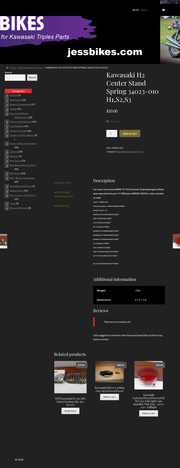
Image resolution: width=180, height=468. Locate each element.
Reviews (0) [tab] (61, 194)
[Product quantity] (111, 133)
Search (8, 72)
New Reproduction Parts (30, 67)
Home (13, 67)
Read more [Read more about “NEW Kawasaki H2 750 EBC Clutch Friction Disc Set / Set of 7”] (70, 399)
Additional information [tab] (63, 183)
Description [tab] (62, 171)
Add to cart (130, 133)
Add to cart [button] (109, 385)
